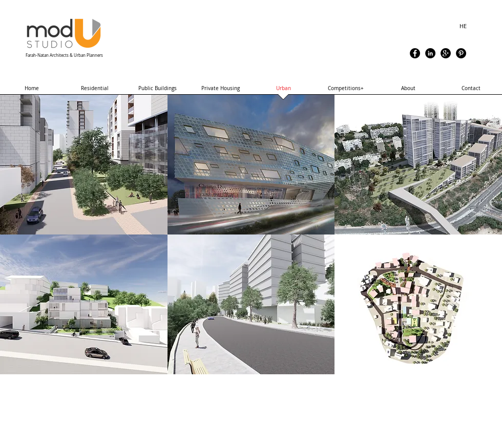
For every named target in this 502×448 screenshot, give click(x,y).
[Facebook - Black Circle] (415, 53)
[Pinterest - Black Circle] (461, 53)
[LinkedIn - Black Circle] (430, 53)
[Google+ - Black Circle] (446, 53)
